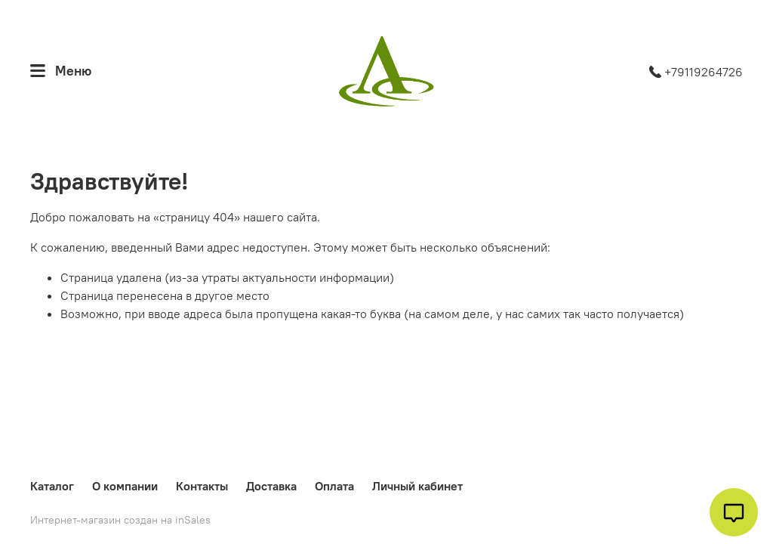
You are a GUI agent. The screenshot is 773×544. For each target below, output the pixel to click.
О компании (125, 485)
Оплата (334, 485)
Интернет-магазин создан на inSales (120, 520)
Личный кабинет (417, 485)
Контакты (202, 485)
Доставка (271, 485)
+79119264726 (696, 71)
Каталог (52, 485)
